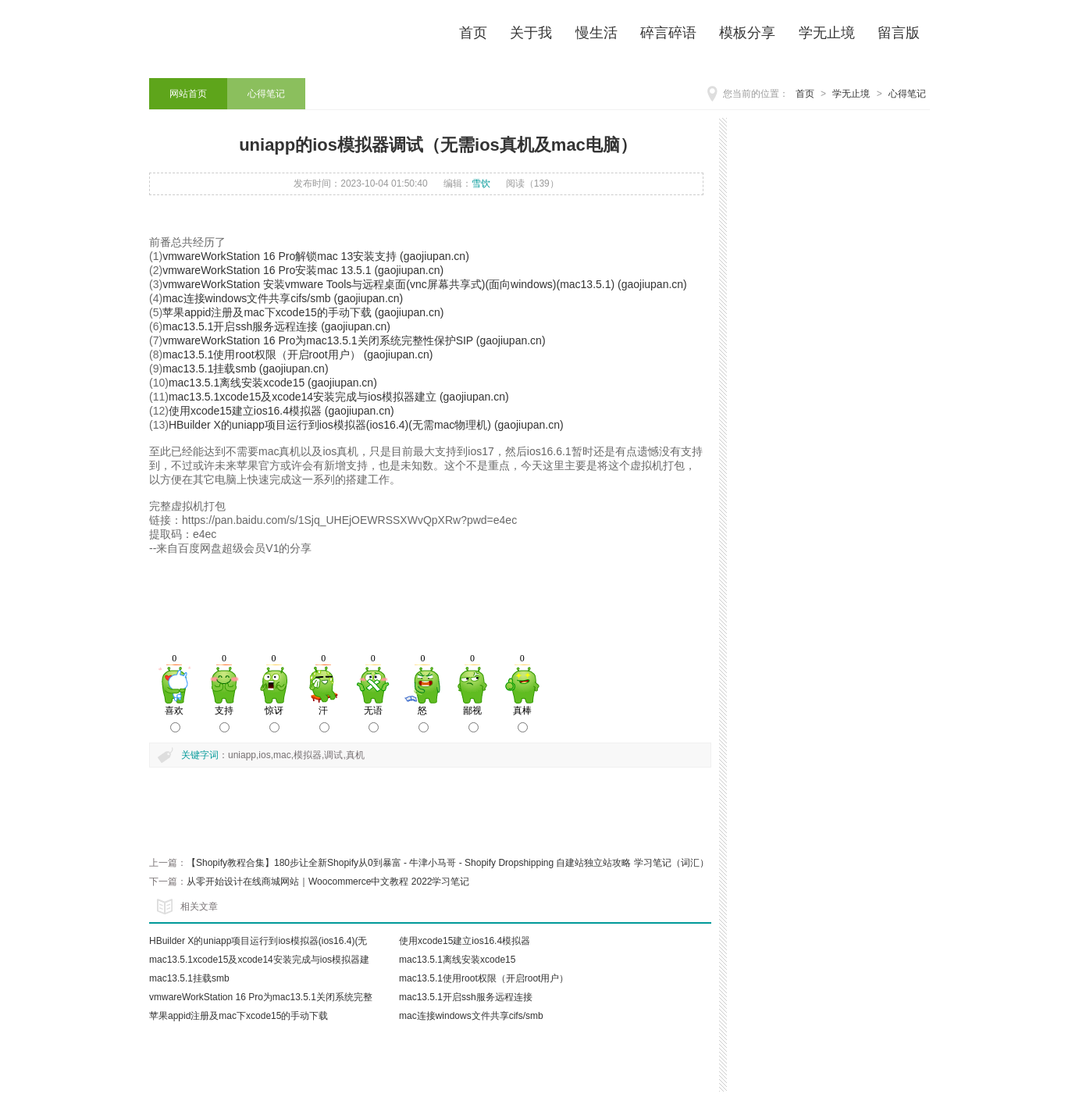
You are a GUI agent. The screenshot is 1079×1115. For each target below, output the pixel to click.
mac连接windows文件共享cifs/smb (471, 1015)
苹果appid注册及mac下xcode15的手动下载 (238, 1015)
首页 (805, 93)
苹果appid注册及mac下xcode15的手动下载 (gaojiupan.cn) (302, 312)
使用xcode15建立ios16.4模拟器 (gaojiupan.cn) (281, 410)
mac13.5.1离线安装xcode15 (457, 959)
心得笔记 (907, 93)
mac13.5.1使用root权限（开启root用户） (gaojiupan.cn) (297, 354)
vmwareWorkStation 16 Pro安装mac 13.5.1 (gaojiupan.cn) (302, 270)
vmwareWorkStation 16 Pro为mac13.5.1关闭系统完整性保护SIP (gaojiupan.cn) (353, 340)
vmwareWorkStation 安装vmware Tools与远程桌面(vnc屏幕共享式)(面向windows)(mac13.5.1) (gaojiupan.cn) (424, 284)
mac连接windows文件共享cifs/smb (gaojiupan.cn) (282, 298)
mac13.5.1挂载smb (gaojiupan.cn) (245, 368)
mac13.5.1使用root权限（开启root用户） (483, 978)
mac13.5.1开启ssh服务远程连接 (465, 997)
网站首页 (188, 93)
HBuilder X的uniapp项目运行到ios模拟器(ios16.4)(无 (258, 940)
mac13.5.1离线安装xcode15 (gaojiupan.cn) (273, 382)
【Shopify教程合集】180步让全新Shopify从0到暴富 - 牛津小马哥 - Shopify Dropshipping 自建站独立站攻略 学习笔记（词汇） (448, 862)
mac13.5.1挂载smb (189, 978)
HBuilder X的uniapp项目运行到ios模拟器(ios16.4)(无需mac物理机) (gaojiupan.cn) (366, 425)
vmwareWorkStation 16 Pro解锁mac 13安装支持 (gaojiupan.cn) (315, 256)
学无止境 (851, 93)
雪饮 (481, 183)
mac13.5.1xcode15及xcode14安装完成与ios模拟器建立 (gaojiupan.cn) (339, 396)
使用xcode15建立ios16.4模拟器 (464, 940)
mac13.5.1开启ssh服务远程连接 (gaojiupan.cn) (276, 326)
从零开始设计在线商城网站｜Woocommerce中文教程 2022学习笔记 (328, 881)
